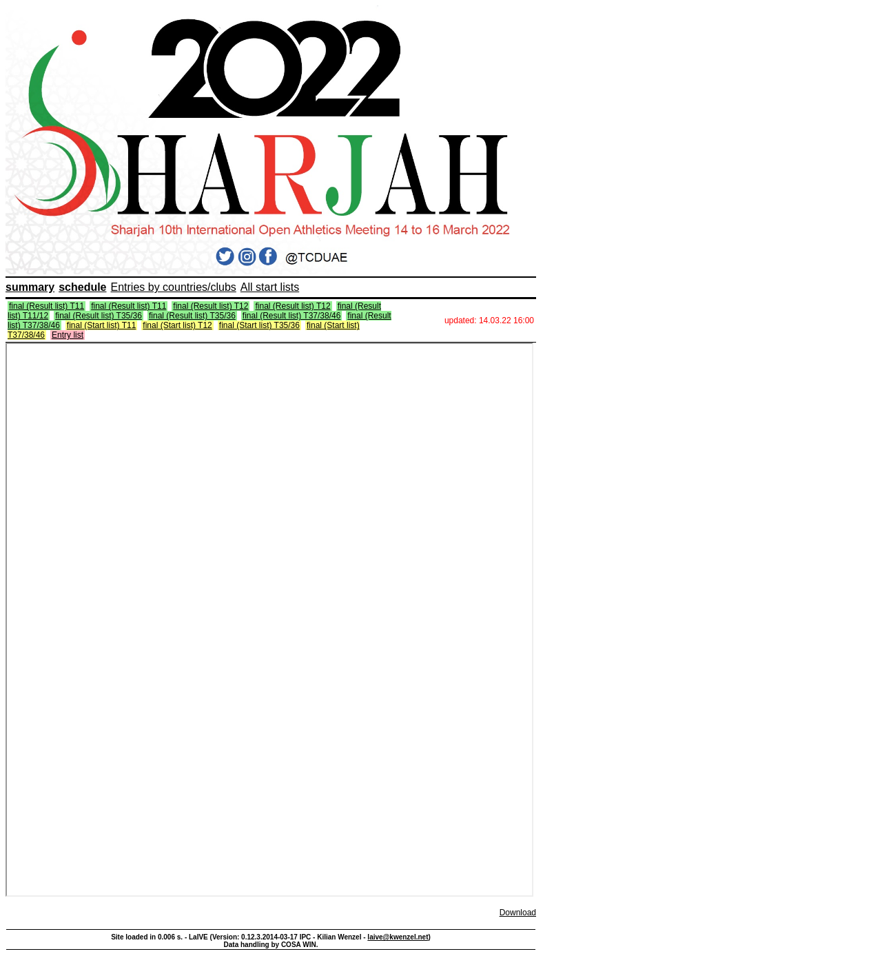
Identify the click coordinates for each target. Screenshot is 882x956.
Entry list (67, 335)
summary (30, 287)
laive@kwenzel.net (397, 937)
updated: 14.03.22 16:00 (489, 320)
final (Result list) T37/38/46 (292, 316)
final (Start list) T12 (177, 325)
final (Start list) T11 (101, 325)
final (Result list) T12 (210, 306)
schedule (82, 287)
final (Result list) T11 (46, 306)
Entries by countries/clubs (173, 287)
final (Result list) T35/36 (98, 316)
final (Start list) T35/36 (259, 325)
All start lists (269, 287)
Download (518, 912)
